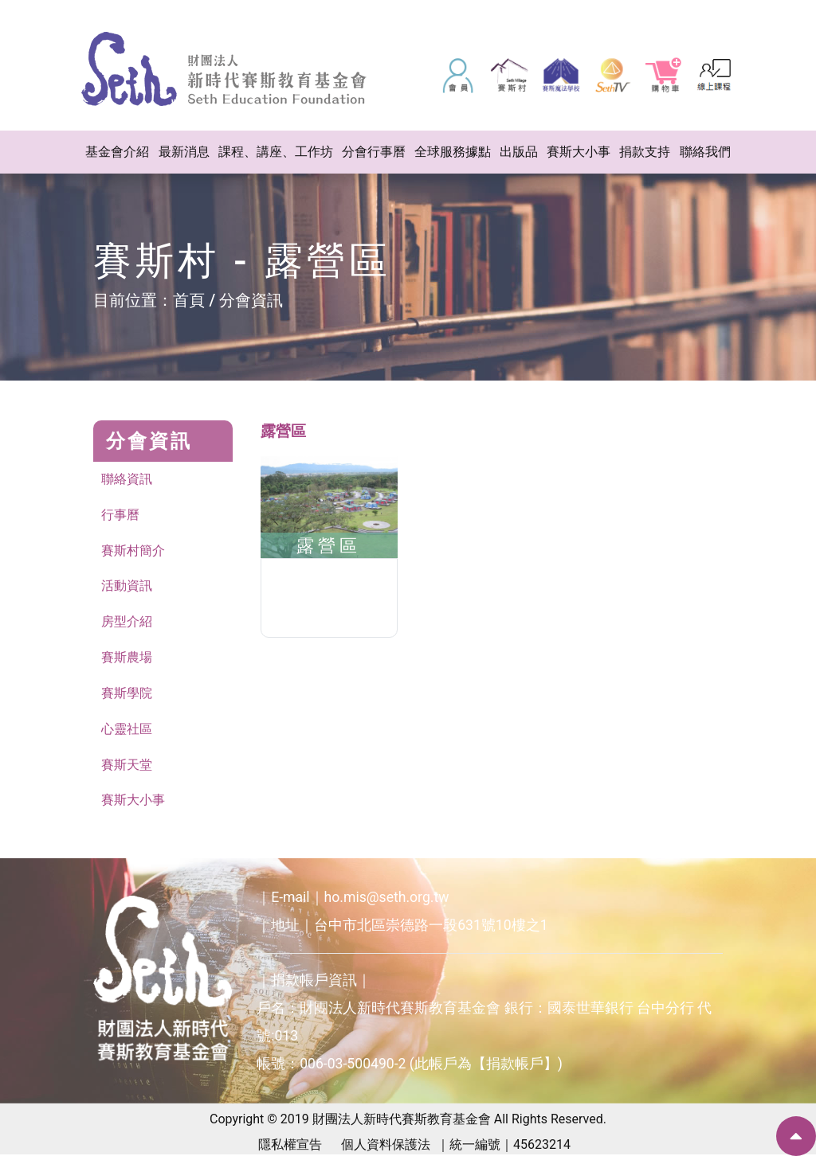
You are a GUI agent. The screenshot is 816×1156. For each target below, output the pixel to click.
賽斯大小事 (133, 801)
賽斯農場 (126, 658)
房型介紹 (126, 622)
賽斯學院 (126, 693)
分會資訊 (251, 300)
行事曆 (120, 514)
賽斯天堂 (126, 765)
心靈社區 (126, 729)
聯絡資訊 (126, 478)
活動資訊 (126, 586)
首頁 (189, 300)
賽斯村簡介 (133, 550)
